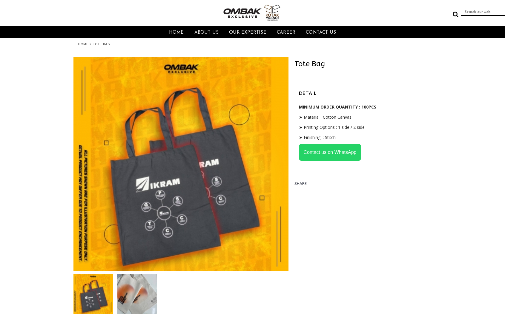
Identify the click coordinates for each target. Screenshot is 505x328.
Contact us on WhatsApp (330, 152)
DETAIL (308, 93)
